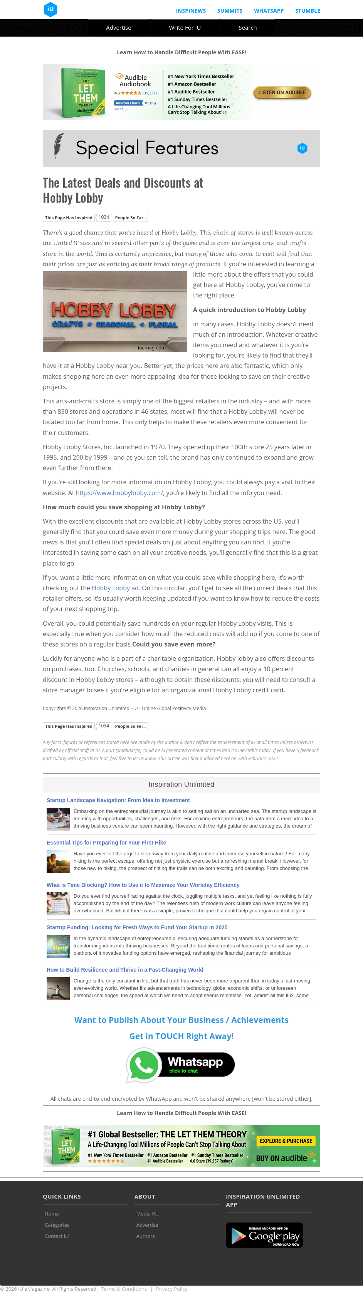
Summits (229, 10)
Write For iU (185, 27)
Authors (145, 1236)
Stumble (307, 10)
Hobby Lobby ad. (117, 588)
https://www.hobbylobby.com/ (119, 493)
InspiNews (191, 10)
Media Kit (147, 1213)
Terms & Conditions (124, 1288)
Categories (57, 1224)
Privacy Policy (171, 1288)
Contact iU (57, 1236)
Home (52, 1213)
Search (248, 27)
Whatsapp (269, 10)
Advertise (118, 27)
